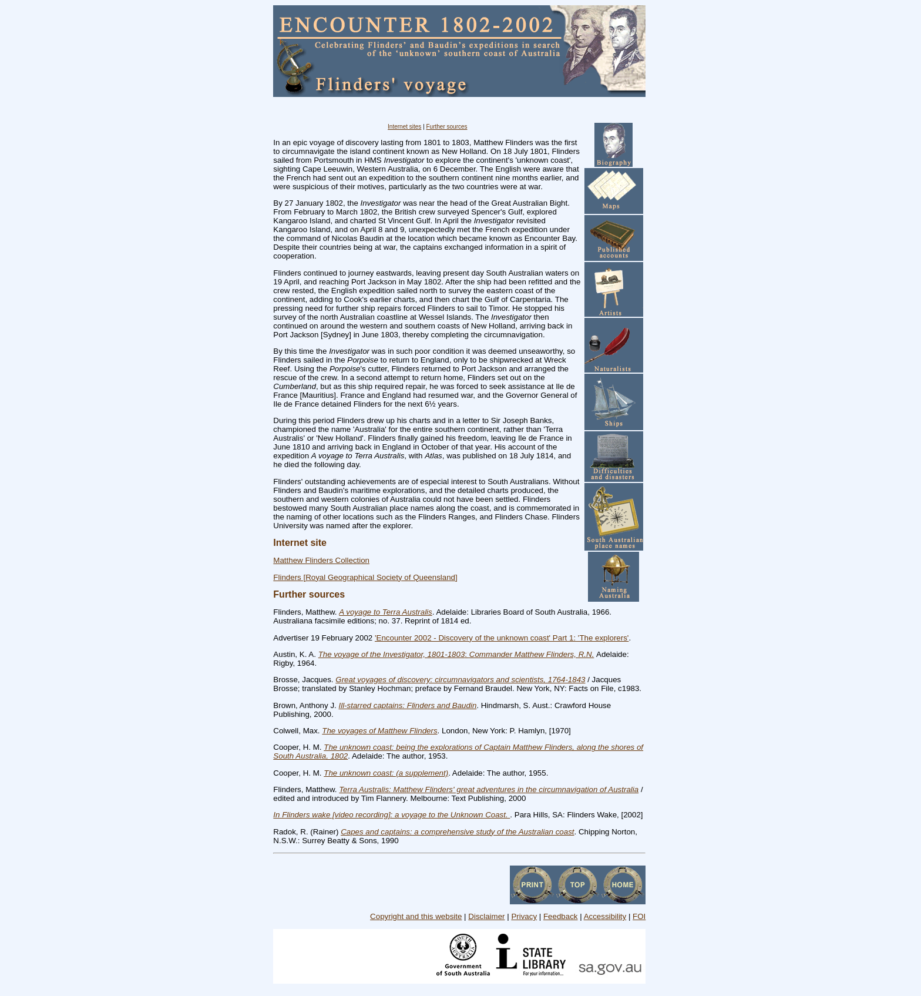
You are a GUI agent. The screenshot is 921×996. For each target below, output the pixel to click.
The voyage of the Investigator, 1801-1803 (391, 654)
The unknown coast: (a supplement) (386, 773)
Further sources (447, 126)
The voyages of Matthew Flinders (379, 730)
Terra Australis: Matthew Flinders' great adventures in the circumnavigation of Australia (488, 789)
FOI (639, 916)
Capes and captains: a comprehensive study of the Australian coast (457, 831)
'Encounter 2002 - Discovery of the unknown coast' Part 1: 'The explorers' (501, 637)
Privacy (524, 916)
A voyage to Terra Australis (385, 612)
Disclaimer (486, 916)
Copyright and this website (416, 916)
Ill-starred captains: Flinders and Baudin (407, 705)
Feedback (560, 916)
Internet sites (404, 126)
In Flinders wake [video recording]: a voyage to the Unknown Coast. (391, 814)
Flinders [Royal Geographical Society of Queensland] (365, 577)
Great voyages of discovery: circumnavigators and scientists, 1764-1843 (460, 679)
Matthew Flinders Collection (321, 560)
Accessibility (605, 916)
